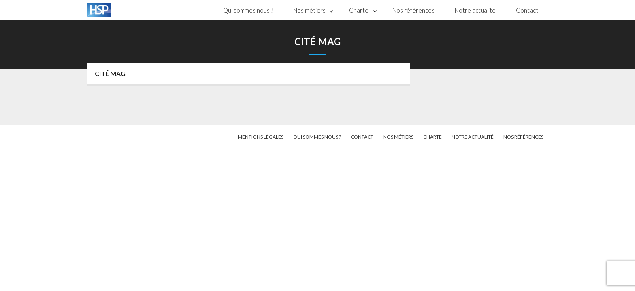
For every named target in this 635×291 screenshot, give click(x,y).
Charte (359, 10)
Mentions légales (260, 137)
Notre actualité (475, 10)
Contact (527, 10)
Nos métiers (309, 10)
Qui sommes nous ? (248, 10)
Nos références (413, 10)
